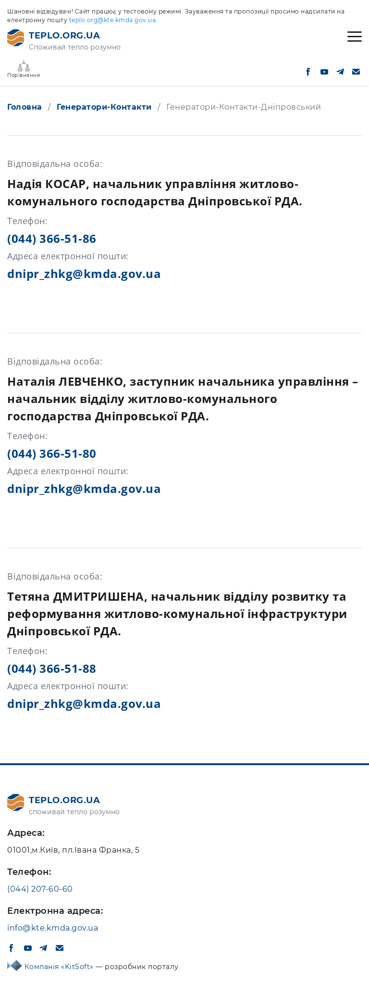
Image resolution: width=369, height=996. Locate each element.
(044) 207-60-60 (40, 889)
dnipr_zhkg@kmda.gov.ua (84, 273)
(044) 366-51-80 (52, 453)
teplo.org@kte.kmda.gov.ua (112, 20)
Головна (24, 107)
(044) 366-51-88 (52, 668)
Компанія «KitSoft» (60, 966)
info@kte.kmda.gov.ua (52, 928)
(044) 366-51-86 (52, 238)
